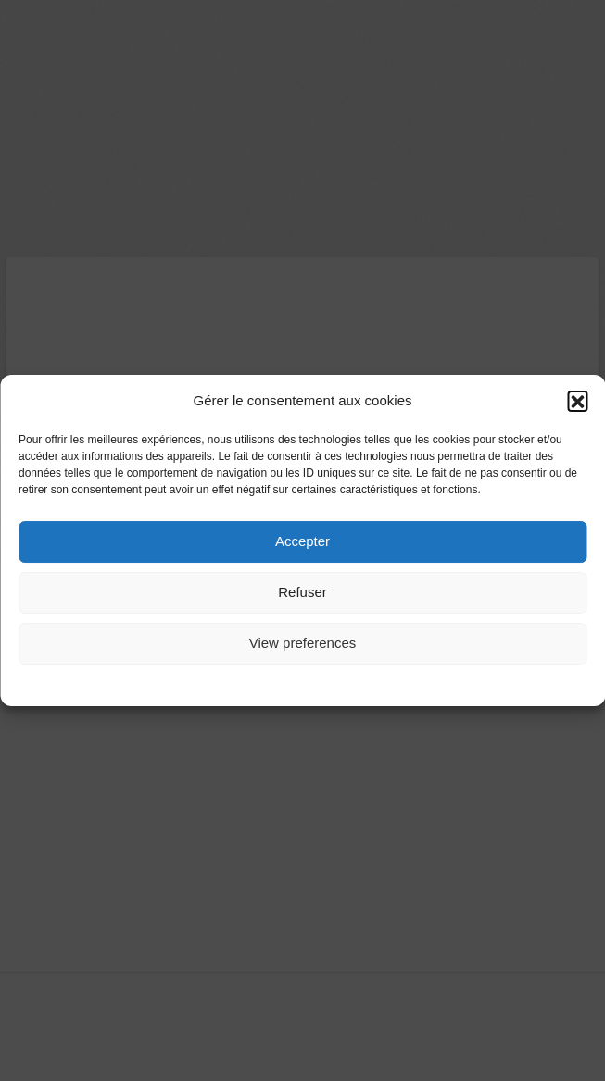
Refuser (302, 593)
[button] (577, 401)
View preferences (303, 644)
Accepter (302, 542)
